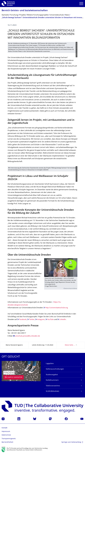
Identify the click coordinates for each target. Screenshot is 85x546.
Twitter (31, 412)
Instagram (41, 412)
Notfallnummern (52, 472)
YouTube (50, 412)
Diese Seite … (70, 437)
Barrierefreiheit (7, 534)
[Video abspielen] (60, 359)
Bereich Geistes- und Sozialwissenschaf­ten (25, 11)
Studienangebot (52, 467)
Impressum (6, 524)
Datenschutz (6, 527)
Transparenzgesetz (9, 531)
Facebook (22, 412)
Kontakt (4, 520)
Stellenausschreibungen (55, 461)
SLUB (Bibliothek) (52, 483)
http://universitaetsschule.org (56, 400)
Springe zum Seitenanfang (71, 534)
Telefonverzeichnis (53, 478)
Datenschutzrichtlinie (70, 381)
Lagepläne (50, 456)
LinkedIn (62, 412)
